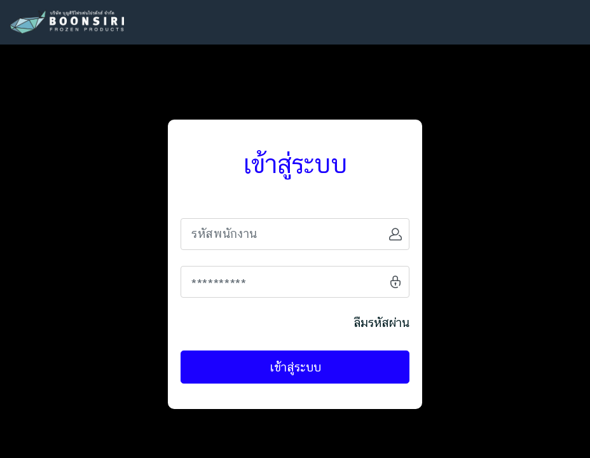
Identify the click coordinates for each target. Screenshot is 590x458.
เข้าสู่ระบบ (295, 367)
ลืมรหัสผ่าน (381, 323)
